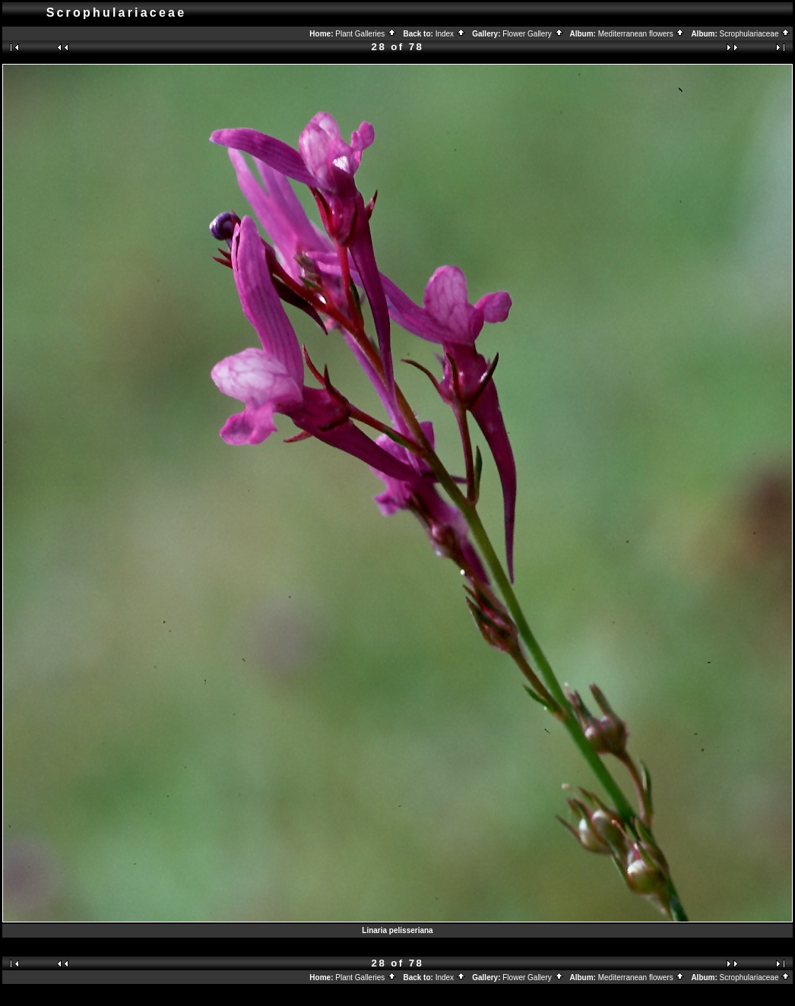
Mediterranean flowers (642, 34)
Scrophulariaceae (755, 34)
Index (451, 34)
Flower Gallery (532, 34)
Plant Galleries (366, 34)
